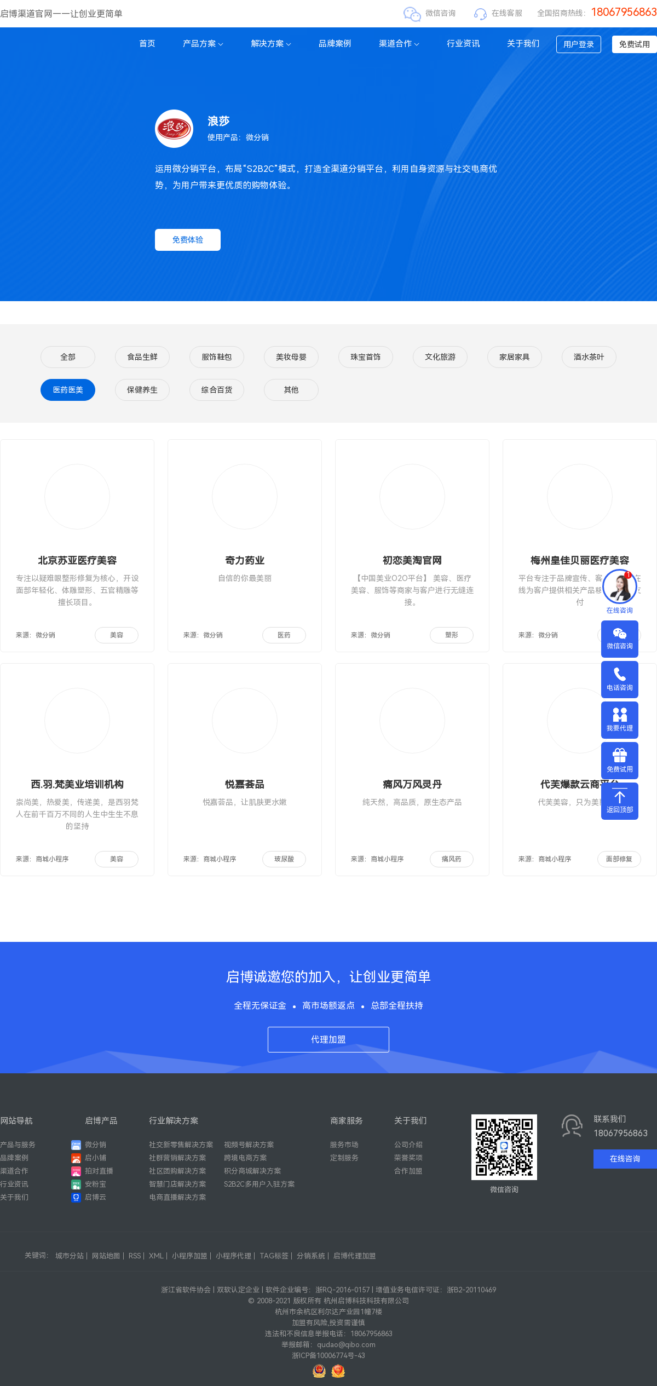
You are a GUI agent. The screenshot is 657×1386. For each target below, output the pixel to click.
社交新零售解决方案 (181, 1145)
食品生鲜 (142, 357)
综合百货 (216, 390)
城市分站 (69, 1256)
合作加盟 (408, 1171)
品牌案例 (335, 44)
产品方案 (203, 44)
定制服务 (344, 1158)
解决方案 (271, 44)
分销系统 (311, 1256)
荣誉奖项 (408, 1158)
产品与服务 (18, 1145)
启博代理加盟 (354, 1256)
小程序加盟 (190, 1256)
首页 (147, 44)
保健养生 (142, 390)
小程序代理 (233, 1256)
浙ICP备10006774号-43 (328, 1356)
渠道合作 (399, 44)
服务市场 (344, 1145)
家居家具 (514, 357)
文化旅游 (440, 357)
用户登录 (578, 44)
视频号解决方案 (249, 1145)
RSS (135, 1256)
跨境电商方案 (245, 1158)
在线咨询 (625, 1158)
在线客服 (507, 13)
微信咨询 (440, 13)
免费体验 (187, 239)
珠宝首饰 (365, 357)
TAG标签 (274, 1256)
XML (156, 1256)
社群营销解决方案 (177, 1158)
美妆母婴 (291, 357)
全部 (68, 357)
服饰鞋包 (216, 357)
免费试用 (634, 44)
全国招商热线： (597, 13)
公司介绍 (408, 1145)
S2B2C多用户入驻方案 (259, 1184)
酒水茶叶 (589, 357)
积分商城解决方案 (252, 1171)
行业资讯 (463, 44)
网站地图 (106, 1256)
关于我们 (523, 44)
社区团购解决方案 (177, 1171)
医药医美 (68, 390)
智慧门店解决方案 (177, 1184)
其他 (291, 390)
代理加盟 (328, 1039)
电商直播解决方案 (177, 1197)
